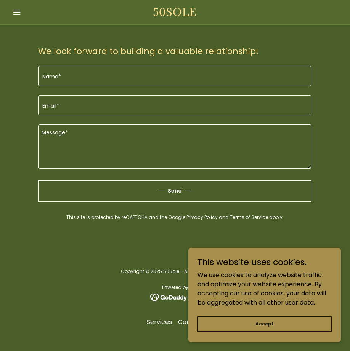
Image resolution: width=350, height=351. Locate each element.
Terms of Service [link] (249, 217)
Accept (264, 323)
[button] (34, 12)
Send (175, 191)
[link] (175, 14)
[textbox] (174, 76)
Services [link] (159, 321)
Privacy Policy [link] (202, 217)
